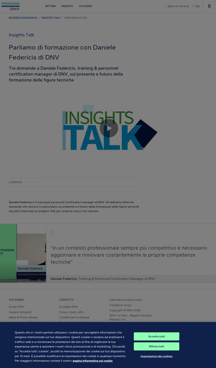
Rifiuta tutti (156, 349)
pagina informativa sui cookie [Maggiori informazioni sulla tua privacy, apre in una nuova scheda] (93, 363)
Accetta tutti (156, 339)
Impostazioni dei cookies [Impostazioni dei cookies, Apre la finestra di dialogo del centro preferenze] (157, 359)
